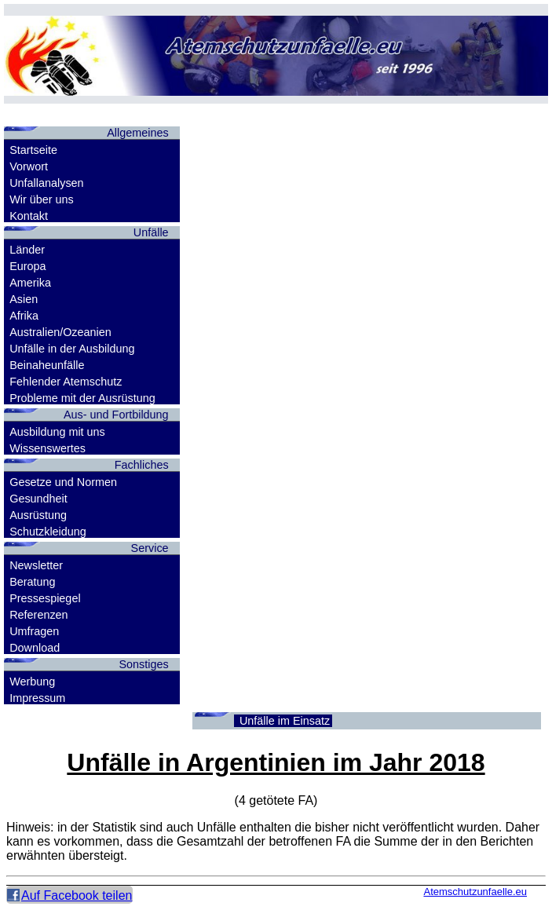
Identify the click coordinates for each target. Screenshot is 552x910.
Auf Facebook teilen (76, 895)
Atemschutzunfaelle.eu (475, 891)
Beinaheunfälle (46, 365)
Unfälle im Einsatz (284, 720)
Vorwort (28, 166)
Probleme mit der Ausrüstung (82, 398)
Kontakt (28, 216)
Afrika (23, 315)
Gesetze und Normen (63, 482)
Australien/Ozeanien (60, 332)
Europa (27, 266)
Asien (23, 299)
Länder (27, 249)
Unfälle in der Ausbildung (71, 348)
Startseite (33, 150)
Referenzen (38, 614)
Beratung (32, 582)
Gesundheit (38, 498)
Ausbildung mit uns (57, 432)
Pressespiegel (44, 598)
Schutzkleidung (47, 531)
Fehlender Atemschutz (65, 381)
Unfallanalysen (46, 183)
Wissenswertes (47, 448)
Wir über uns (41, 199)
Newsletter (36, 565)
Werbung (32, 681)
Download (34, 647)
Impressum (37, 698)
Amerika (30, 282)
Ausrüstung (38, 515)
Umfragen (34, 631)
